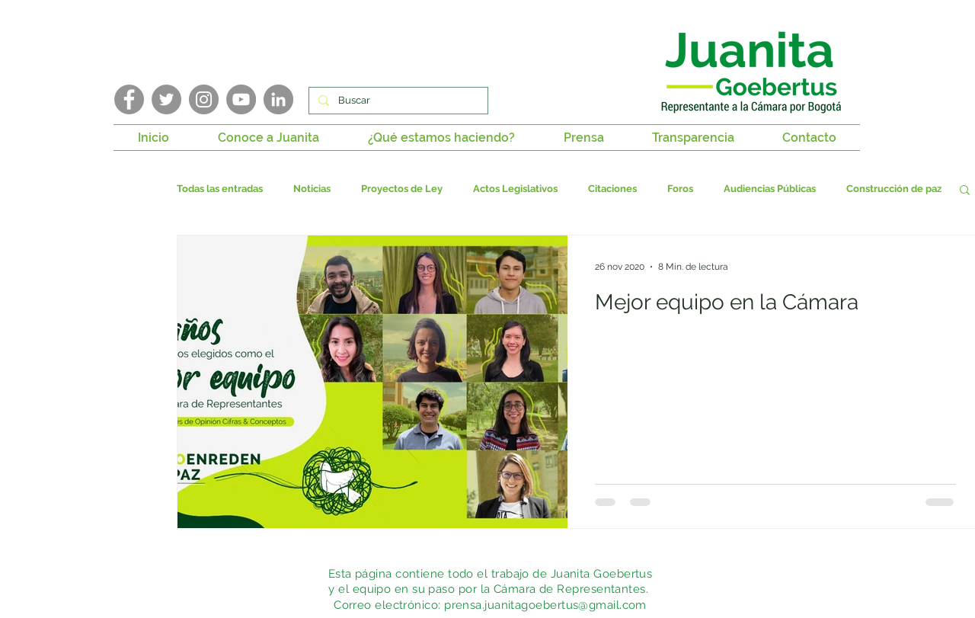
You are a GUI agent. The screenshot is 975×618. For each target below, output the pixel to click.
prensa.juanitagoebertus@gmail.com (545, 605)
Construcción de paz (893, 188)
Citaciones (612, 188)
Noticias (312, 188)
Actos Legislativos (515, 188)
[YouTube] (241, 99)
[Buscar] (397, 101)
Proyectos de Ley (402, 188)
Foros (680, 188)
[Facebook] (129, 99)
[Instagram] (204, 99)
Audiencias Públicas (770, 188)
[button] (268, 137)
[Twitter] (166, 99)
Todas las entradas (220, 188)
